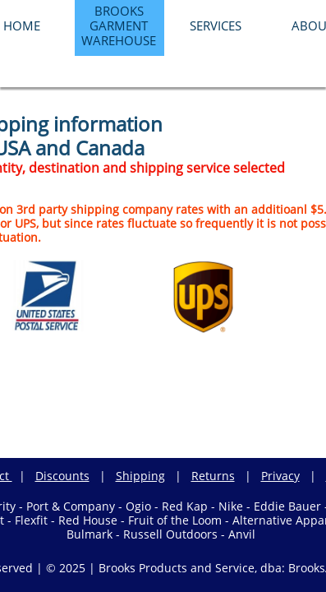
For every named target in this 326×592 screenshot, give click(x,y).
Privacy (280, 475)
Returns (213, 475)
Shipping (140, 475)
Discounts (62, 475)
